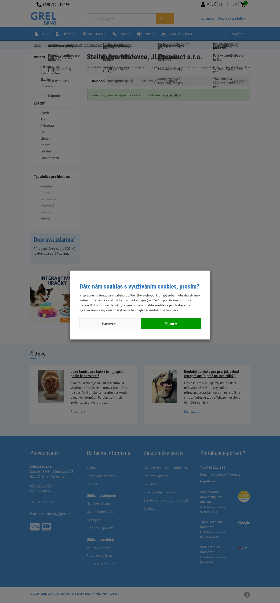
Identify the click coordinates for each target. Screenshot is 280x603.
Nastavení (109, 323)
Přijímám (170, 323)
